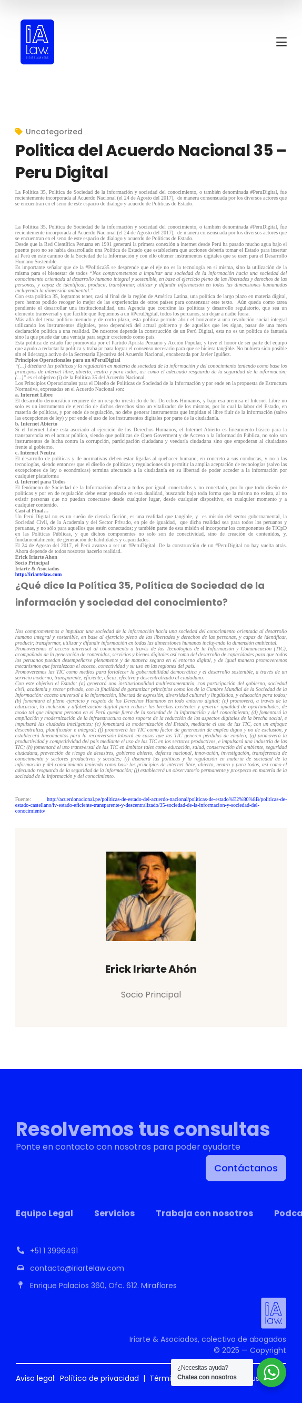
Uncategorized (54, 131)
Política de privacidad (99, 1378)
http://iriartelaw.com (38, 574)
